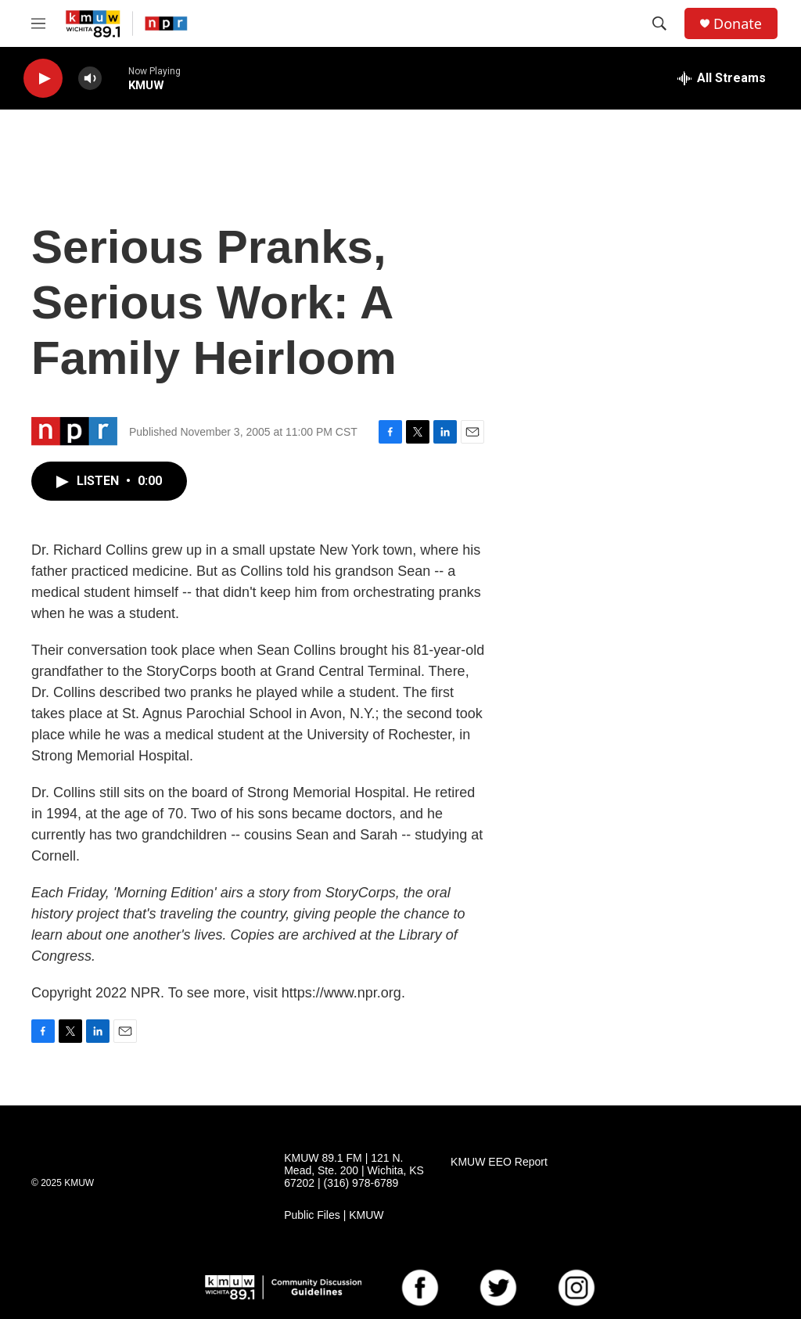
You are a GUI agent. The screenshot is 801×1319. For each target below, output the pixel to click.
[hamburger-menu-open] (38, 23)
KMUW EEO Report (499, 1162)
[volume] (90, 78)
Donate (737, 24)
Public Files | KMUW (333, 1215)
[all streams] (722, 78)
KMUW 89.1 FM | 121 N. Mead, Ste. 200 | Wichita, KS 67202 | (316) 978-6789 (354, 1170)
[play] (43, 79)
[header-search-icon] (659, 23)
